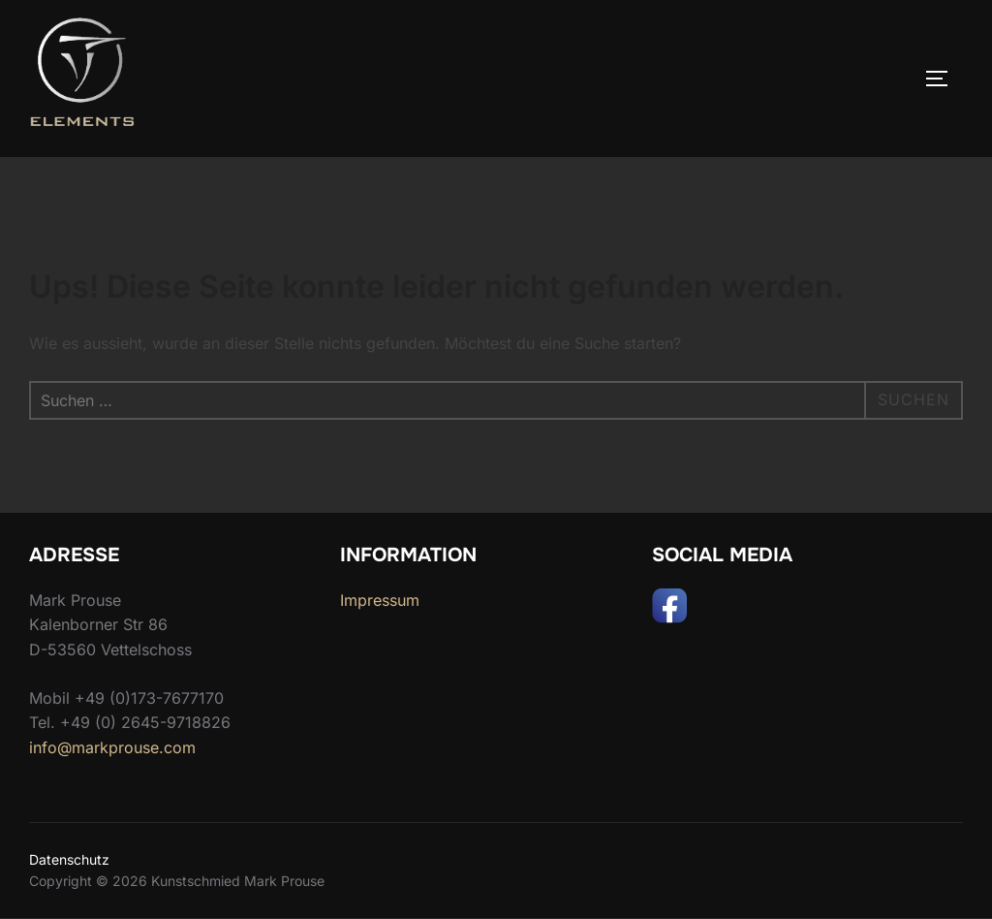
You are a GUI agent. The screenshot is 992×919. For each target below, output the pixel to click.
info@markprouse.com (112, 747)
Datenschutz (69, 859)
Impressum (379, 600)
